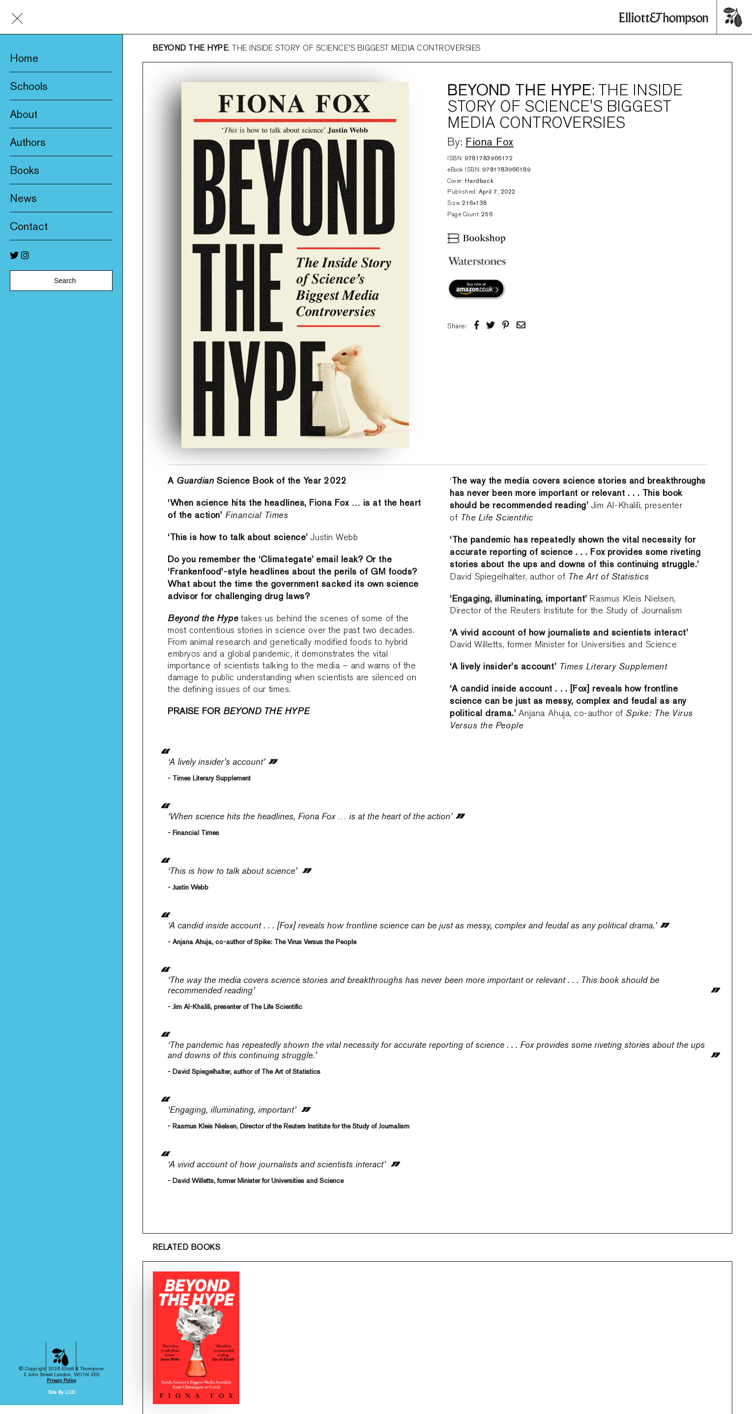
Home (24, 58)
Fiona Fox (489, 141)
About (23, 114)
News (23, 198)
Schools (29, 86)
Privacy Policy (61, 1190)
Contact (29, 226)
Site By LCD (61, 1202)
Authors (28, 142)
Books (24, 170)
